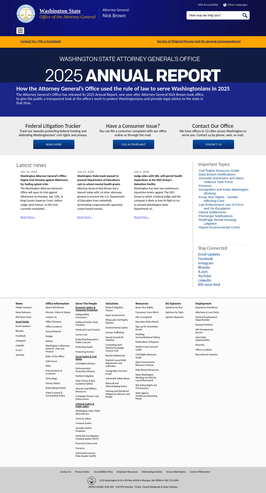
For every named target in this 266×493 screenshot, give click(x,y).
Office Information (54, 31)
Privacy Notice (53, 382)
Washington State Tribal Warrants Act (88, 412)
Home (22, 31)
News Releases (23, 311)
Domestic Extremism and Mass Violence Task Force (221, 179)
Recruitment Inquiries (207, 354)
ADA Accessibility (208, 5)
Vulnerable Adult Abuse (118, 378)
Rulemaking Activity (56, 387)
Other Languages (235, 5)
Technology (51, 378)
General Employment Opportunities (206, 318)
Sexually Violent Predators (84, 429)
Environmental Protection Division (85, 369)
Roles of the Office (55, 356)
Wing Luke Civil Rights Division (117, 321)
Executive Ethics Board (147, 321)
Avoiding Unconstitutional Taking (148, 335)
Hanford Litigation (85, 375)
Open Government (115, 314)
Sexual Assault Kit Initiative (114, 338)
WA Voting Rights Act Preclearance (146, 386)
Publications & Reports (147, 341)
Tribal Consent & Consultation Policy (55, 394)
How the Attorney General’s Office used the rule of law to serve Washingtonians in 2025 (123, 88)
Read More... (28, 217)
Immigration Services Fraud (116, 372)
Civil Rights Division (85, 363)
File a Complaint (144, 316)
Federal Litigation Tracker (114, 308)
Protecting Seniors (85, 351)
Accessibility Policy (103, 471)
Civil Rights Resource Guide (219, 170)
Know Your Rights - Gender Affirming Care (218, 198)
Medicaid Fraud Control (88, 329)
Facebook (20, 335)
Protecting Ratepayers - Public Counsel (87, 340)
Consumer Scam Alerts (147, 311)
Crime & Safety (83, 418)
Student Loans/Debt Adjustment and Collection (116, 363)
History (49, 340)
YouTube (20, 354)
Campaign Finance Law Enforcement (87, 397)
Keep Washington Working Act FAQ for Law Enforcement (146, 377)
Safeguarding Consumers (82, 315)
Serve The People (80, 31)
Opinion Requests (174, 316)
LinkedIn (20, 345)
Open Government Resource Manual (145, 363)
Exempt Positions (204, 324)
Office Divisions (53, 321)
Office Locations (54, 326)
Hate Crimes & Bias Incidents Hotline (85, 382)
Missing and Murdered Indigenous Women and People (118, 393)
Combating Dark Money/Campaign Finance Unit (115, 347)
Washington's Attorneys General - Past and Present (58, 348)
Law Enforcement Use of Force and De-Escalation (221, 206)
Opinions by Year (174, 307)
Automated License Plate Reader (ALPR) (86, 454)
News (34, 31)
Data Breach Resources (147, 369)
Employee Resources (127, 471)
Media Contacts (24, 307)
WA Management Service (204, 331)
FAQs (48, 365)
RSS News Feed (23, 316)
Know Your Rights (144, 307)
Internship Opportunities (203, 338)
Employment (158, 31)
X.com (19, 349)
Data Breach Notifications (217, 173)
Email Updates (23, 325)
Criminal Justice (84, 423)
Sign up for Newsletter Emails (147, 328)
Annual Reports (53, 331)
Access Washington (176, 471)
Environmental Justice (117, 327)
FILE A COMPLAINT (134, 144)
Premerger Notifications (216, 215)
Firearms (205, 185)
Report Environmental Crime (219, 226)
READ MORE (54, 144)
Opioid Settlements (212, 211)
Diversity (200, 344)
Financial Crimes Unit (86, 443)
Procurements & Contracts (54, 372)
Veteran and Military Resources (86, 389)
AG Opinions (137, 31)
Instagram (21, 340)
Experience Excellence (207, 307)
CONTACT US (213, 144)
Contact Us (51, 316)
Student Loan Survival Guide (147, 348)
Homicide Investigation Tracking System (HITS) (87, 437)
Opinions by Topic (174, 311)
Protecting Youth (84, 346)
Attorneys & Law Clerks (207, 311)
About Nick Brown (55, 307)
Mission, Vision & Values (58, 311)
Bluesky (20, 330)
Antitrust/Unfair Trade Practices (87, 323)
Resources (119, 31)
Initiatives (102, 31)
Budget (49, 335)
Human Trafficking (115, 332)
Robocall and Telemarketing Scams (116, 384)
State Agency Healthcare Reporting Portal (146, 395)
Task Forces (51, 360)
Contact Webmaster (200, 471)
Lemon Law (81, 334)
